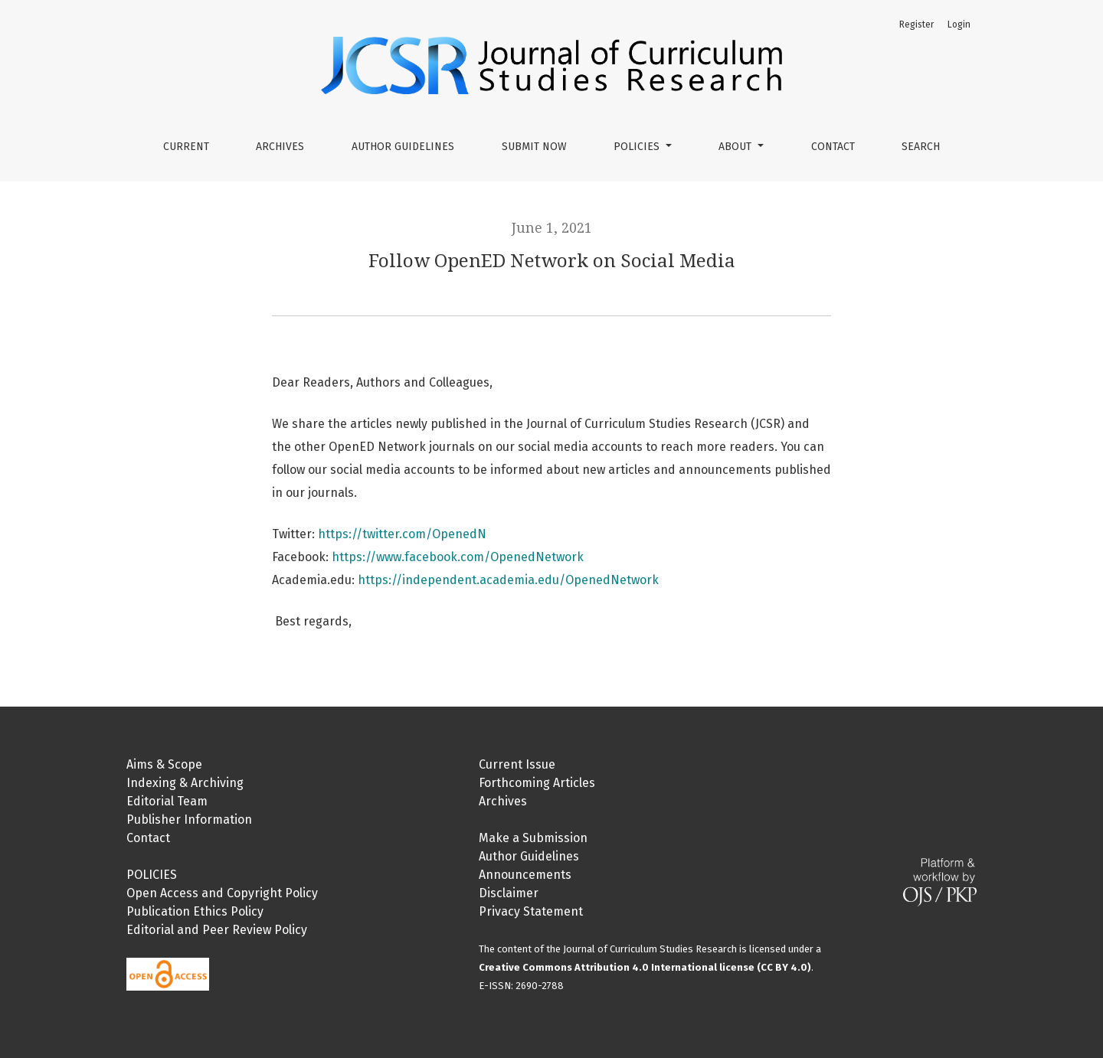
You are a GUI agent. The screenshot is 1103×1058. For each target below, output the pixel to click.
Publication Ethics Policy (194, 911)
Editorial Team (167, 801)
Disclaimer (508, 893)
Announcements (525, 874)
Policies (638, 146)
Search (921, 146)
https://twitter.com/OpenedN (402, 534)
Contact (833, 146)
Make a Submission (533, 838)
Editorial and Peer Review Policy (216, 929)
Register (916, 24)
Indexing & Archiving (185, 783)
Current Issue (517, 764)
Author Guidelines (403, 146)
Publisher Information (189, 819)
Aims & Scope (164, 764)
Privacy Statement (531, 911)
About (736, 146)
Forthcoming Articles (537, 783)
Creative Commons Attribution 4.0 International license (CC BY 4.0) (645, 967)
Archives (280, 146)
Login (959, 24)
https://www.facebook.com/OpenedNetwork (458, 557)
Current (186, 146)
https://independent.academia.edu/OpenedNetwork (508, 580)
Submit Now (534, 146)
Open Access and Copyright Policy (222, 893)
